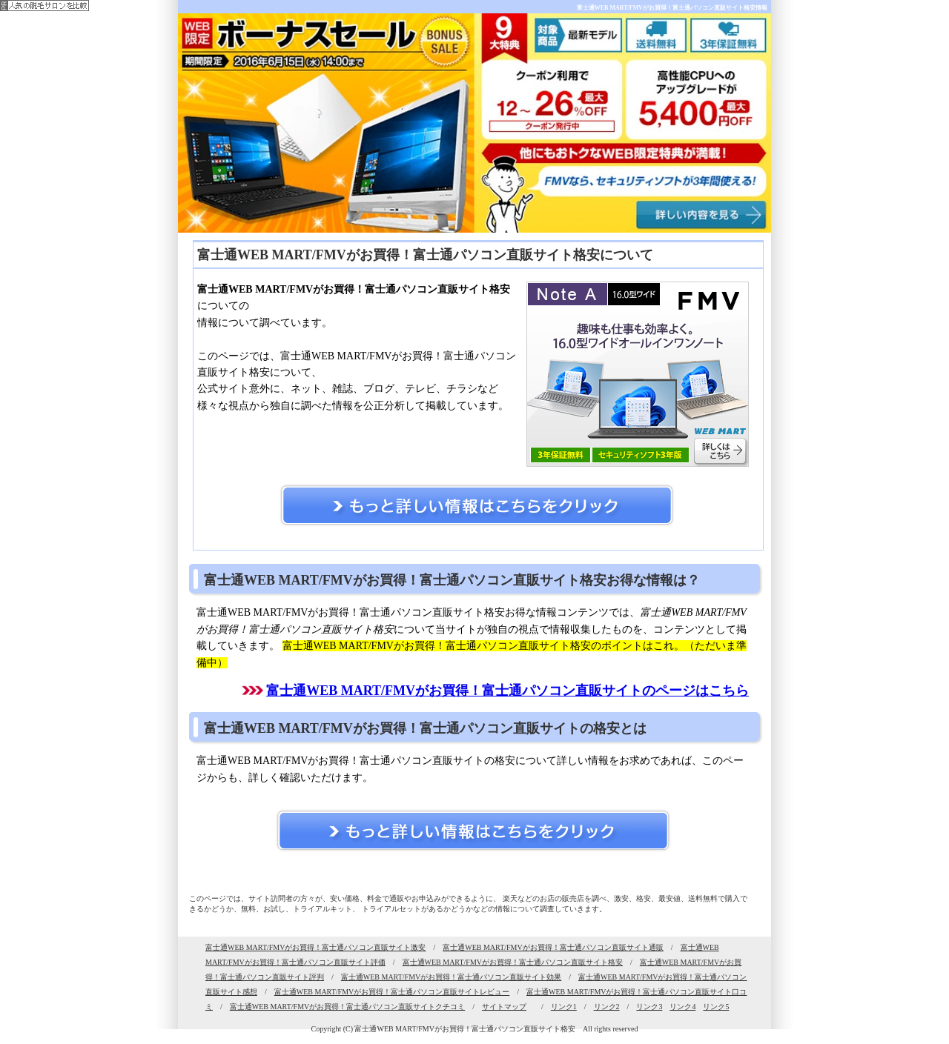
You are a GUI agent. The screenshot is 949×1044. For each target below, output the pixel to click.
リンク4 (682, 1007)
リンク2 (607, 1007)
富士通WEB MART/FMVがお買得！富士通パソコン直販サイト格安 (513, 962)
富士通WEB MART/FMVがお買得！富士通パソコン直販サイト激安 (315, 947)
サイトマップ (504, 1007)
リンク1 (564, 1007)
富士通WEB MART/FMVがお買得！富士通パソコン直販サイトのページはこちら (507, 690)
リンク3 (649, 1007)
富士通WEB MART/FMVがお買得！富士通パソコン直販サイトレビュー (391, 992)
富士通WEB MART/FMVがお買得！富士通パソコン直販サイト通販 (553, 947)
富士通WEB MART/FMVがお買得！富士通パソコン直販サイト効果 (451, 977)
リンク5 (716, 1007)
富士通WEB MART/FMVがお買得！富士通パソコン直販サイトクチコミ (347, 1007)
